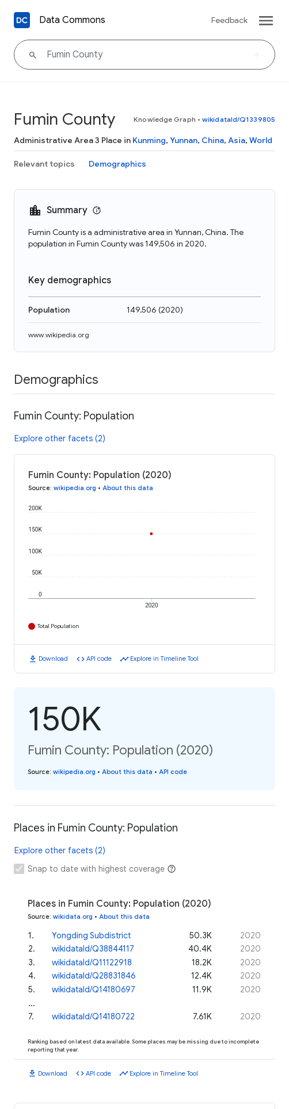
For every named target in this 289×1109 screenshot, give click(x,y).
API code (99, 658)
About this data (127, 488)
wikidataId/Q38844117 (93, 947)
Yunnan (183, 140)
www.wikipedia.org (58, 334)
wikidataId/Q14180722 (93, 1015)
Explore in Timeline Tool (164, 658)
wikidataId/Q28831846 (94, 974)
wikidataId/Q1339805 (238, 119)
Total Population (58, 626)
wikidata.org (73, 916)
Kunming (149, 140)
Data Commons (72, 20)
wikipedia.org (75, 488)
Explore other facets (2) (59, 438)
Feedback (229, 20)
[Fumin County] (144, 54)
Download (53, 658)
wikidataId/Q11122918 (92, 961)
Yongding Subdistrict (91, 934)
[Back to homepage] (22, 20)
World (260, 140)
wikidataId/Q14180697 (93, 988)
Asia (236, 140)
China (212, 140)
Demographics (117, 164)
